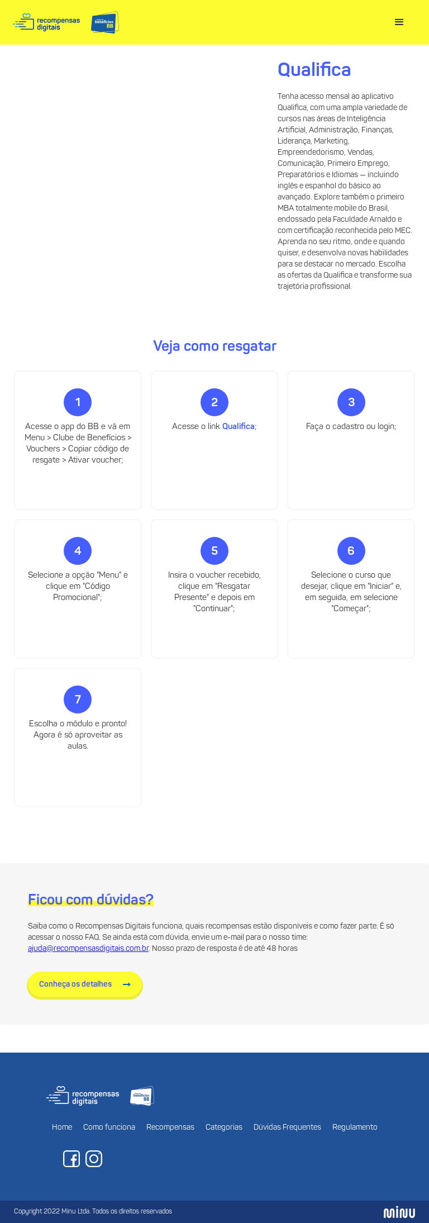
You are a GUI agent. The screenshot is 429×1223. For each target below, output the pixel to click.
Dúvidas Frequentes (287, 1128)
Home (62, 1128)
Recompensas (170, 1128)
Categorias (224, 1128)
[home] (66, 22)
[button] (399, 22)
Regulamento (355, 1128)
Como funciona (109, 1128)
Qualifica (238, 427)
